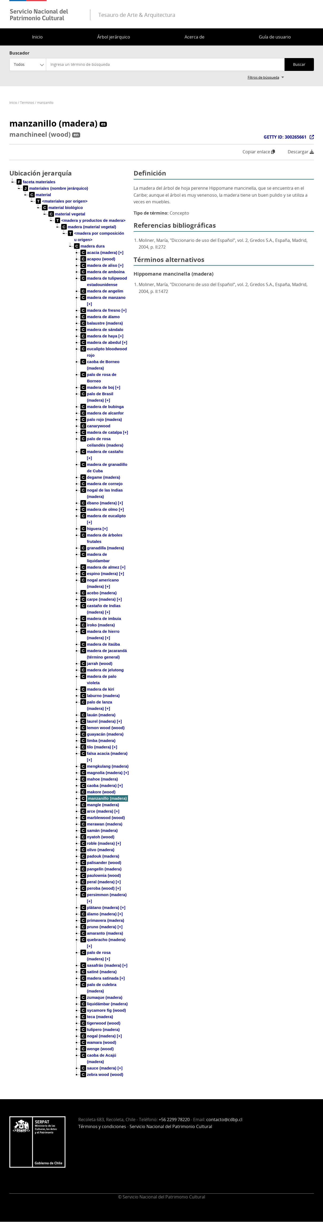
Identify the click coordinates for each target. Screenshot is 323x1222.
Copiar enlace (259, 152)
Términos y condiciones (102, 1126)
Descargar (301, 151)
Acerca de (194, 37)
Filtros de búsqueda (263, 77)
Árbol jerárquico (113, 37)
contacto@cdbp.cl (224, 1119)
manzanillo (45, 102)
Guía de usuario (275, 37)
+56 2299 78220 (174, 1119)
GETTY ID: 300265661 (285, 137)
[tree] (69, 632)
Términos (27, 102)
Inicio (37, 37)
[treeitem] (36, 182)
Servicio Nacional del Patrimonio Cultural (171, 1126)
